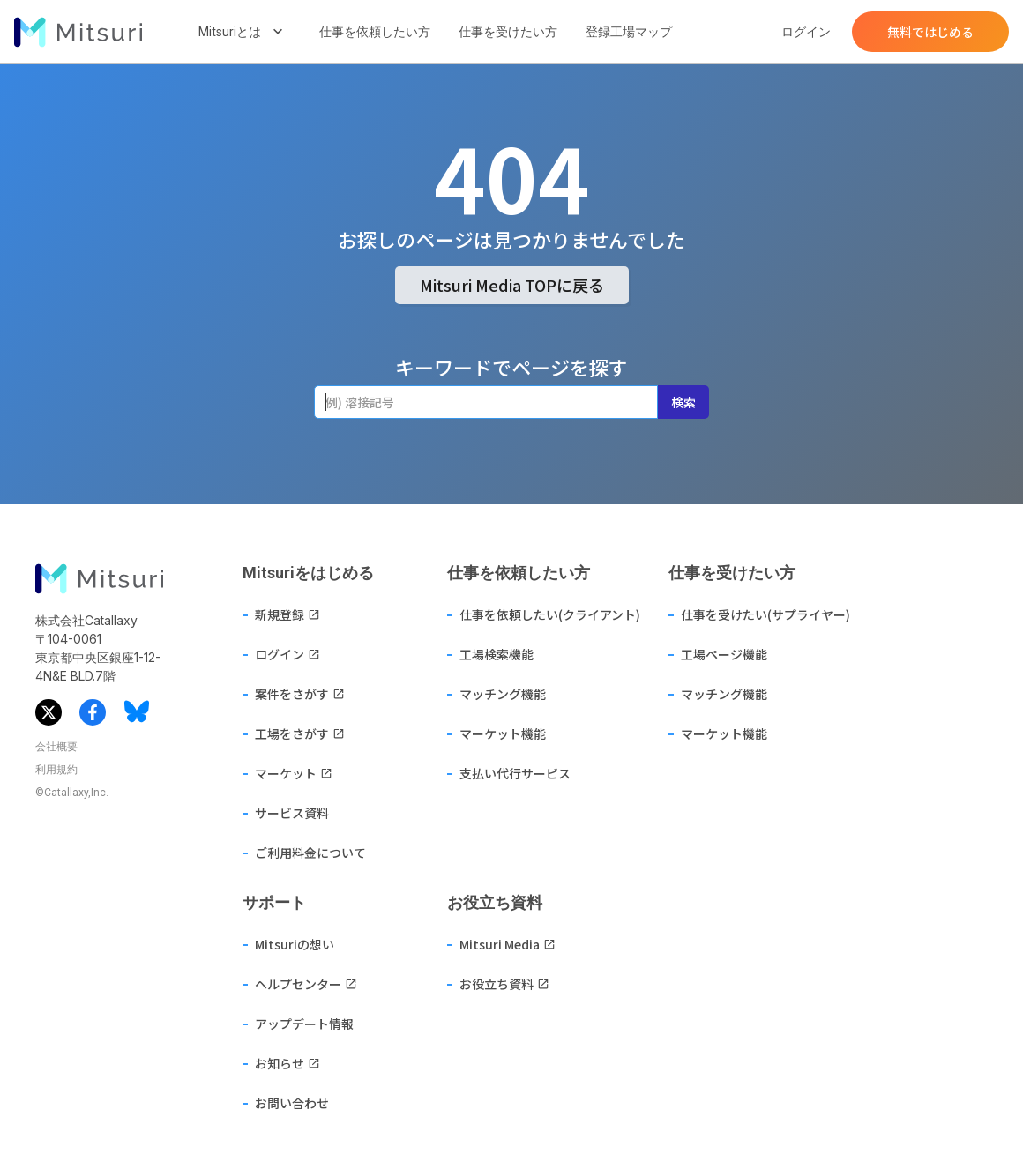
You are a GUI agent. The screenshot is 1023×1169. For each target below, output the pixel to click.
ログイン (806, 32)
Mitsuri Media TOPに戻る (512, 284)
